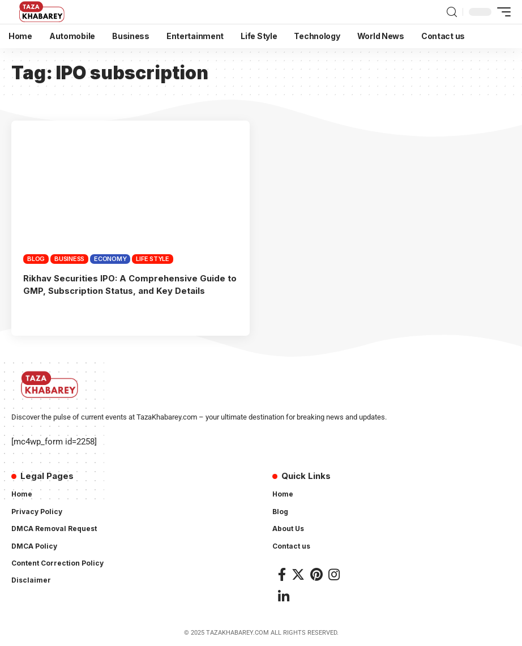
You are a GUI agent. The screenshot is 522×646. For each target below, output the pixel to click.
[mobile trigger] (501, 11)
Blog (36, 259)
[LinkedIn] (283, 596)
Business (69, 259)
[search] (452, 12)
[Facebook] (282, 573)
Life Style (152, 259)
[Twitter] (298, 573)
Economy (110, 259)
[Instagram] (334, 573)
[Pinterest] (316, 573)
